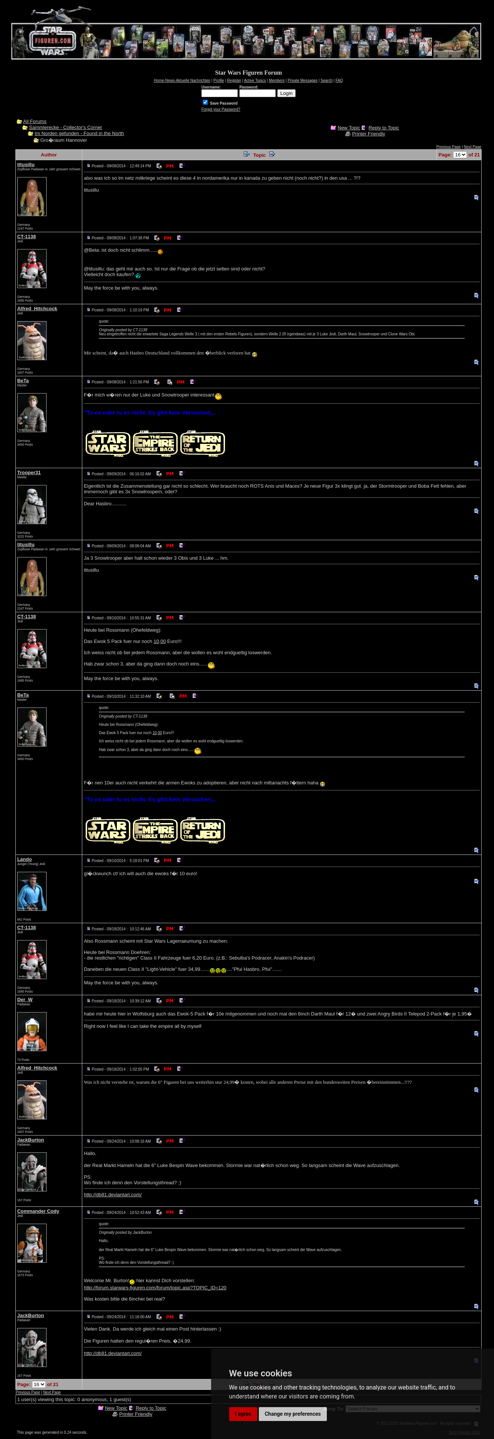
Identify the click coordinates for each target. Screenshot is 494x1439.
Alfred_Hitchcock (37, 308)
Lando (24, 859)
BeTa (23, 380)
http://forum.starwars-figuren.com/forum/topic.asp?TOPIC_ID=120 (155, 1287)
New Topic (349, 128)
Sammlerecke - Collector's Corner (65, 127)
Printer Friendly (368, 134)
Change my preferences (293, 1414)
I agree (243, 1414)
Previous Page (448, 147)
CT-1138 (26, 236)
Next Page (473, 147)
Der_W (25, 999)
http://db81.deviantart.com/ (113, 1194)
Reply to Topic (384, 128)
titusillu (26, 164)
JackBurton (30, 1140)
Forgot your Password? (220, 109)
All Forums (35, 121)
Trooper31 (29, 472)
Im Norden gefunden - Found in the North (79, 133)
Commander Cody (38, 1211)
